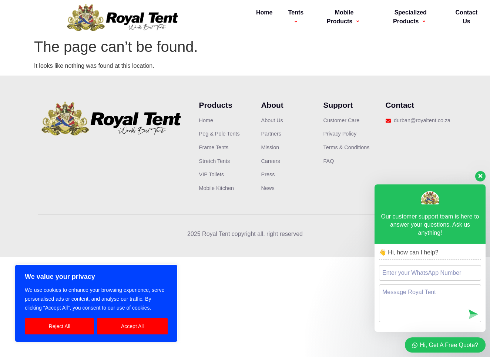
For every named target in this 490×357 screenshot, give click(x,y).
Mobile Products (344, 16)
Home (264, 12)
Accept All (132, 326)
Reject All (59, 326)
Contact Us (467, 16)
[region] (96, 303)
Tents (297, 17)
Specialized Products (410, 16)
